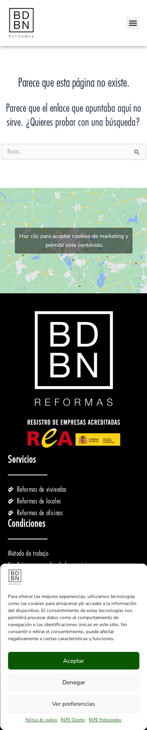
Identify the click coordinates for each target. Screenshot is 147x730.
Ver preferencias (73, 704)
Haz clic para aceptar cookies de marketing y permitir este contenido (73, 240)
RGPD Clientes (73, 720)
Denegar (73, 682)
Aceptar (73, 661)
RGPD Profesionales (105, 720)
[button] (132, 23)
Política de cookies (41, 720)
